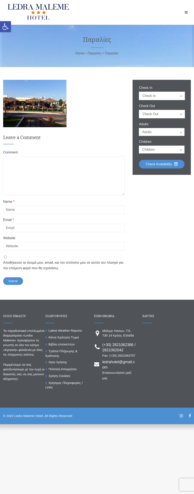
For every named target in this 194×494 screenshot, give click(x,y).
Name (8, 201)
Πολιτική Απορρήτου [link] (63, 369)
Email (8, 220)
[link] (5, 26)
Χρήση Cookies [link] (59, 376)
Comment (10, 152)
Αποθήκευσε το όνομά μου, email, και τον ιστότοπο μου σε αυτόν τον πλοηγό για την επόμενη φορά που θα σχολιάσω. (63, 265)
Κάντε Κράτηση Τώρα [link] (64, 337)
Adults (143, 124)
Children (145, 142)
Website (9, 238)
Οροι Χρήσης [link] (58, 362)
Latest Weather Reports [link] (65, 330)
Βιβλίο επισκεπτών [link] (62, 344)
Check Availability (162, 164)
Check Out (147, 106)
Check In (145, 88)
